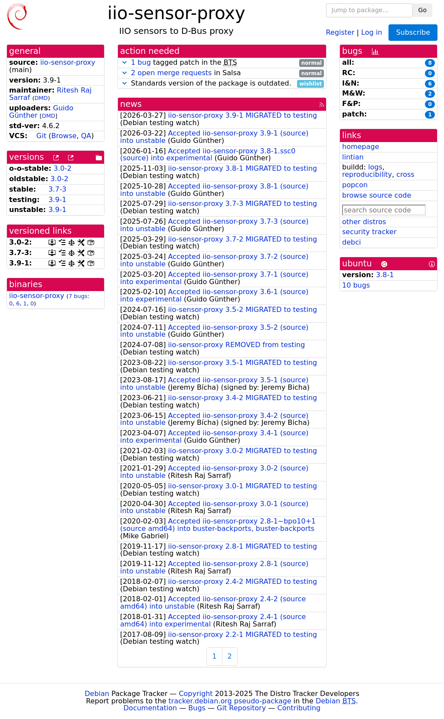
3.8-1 (385, 275)
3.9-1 (57, 199)
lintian (353, 157)
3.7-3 (57, 189)
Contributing (299, 708)
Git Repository (241, 708)
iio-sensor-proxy (67, 62)
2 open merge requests (171, 73)
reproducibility (367, 174)
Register (340, 32)
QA (86, 136)
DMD (41, 98)
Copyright (195, 693)
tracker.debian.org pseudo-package (230, 701)
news (131, 104)
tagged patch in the (222, 62)
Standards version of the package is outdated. (222, 83)
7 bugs (78, 296)
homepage (360, 146)
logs (375, 167)
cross (405, 174)
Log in (371, 32)
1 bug (141, 62)
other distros (364, 222)
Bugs (197, 708)
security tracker (369, 232)
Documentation (150, 708)
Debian (97, 693)
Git (41, 136)
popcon (355, 185)
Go (422, 10)
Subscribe (413, 32)
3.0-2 (63, 168)
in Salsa (222, 73)
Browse (63, 136)
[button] (124, 62)
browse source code (376, 195)
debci (351, 242)
